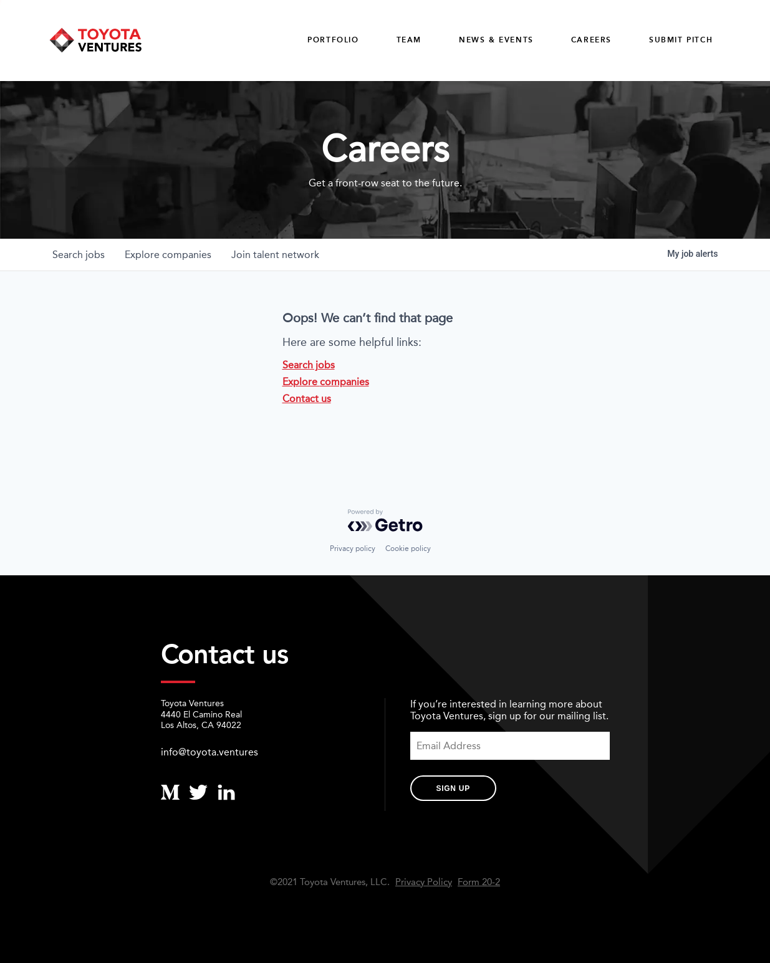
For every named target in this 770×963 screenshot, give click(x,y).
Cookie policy (408, 548)
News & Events (496, 40)
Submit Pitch (681, 40)
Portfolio (333, 40)
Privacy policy (352, 548)
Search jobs (308, 365)
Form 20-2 (479, 882)
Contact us (306, 399)
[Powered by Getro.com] (385, 520)
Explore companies (325, 382)
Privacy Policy (423, 882)
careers (591, 40)
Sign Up (453, 788)
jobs (78, 255)
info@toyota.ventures (209, 752)
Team (409, 40)
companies (168, 255)
